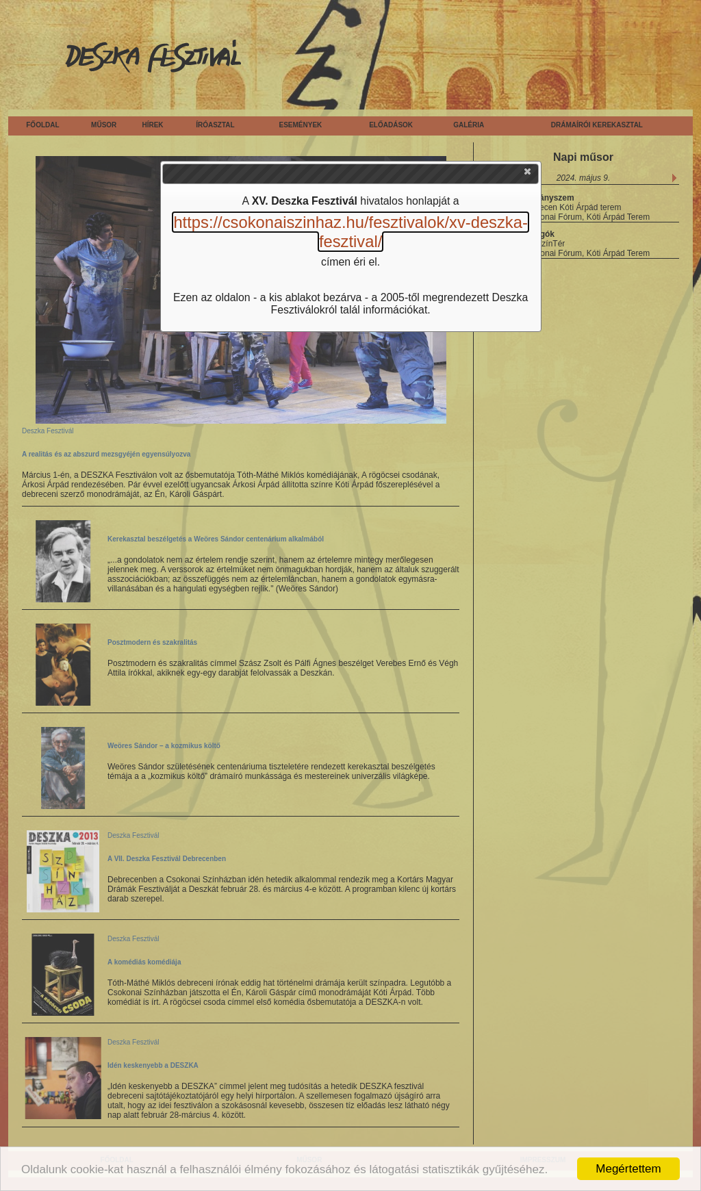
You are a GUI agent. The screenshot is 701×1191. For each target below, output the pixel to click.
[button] (528, 174)
